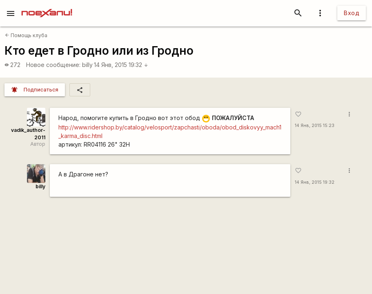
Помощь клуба (26, 35)
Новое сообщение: (53, 64)
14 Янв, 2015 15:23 (314, 125)
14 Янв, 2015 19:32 (121, 64)
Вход (351, 12)
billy (87, 64)
